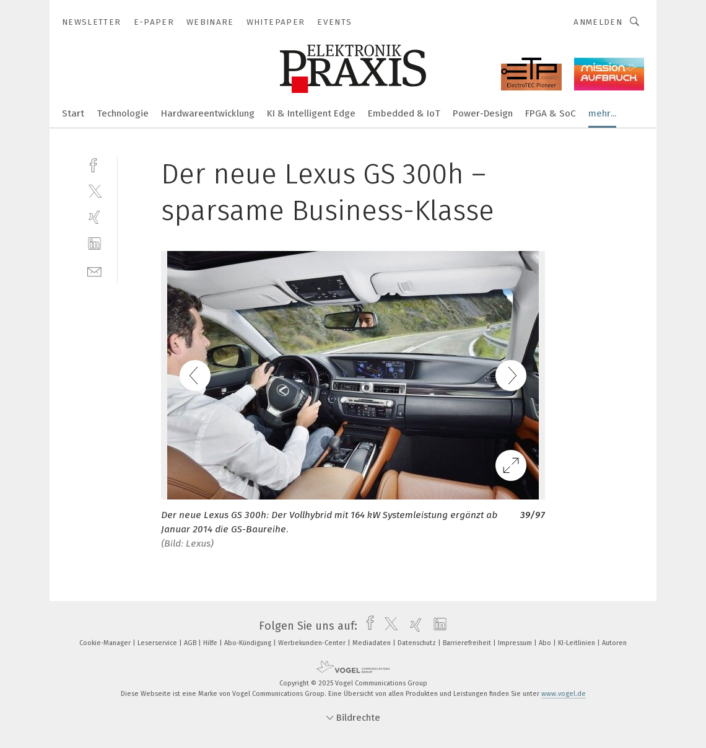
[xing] (94, 217)
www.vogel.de (563, 694)
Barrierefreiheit (468, 643)
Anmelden (597, 22)
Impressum (516, 643)
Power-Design (483, 113)
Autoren (614, 643)
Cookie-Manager (106, 643)
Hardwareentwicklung (208, 113)
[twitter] (94, 190)
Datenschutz (418, 643)
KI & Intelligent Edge (311, 113)
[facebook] (94, 164)
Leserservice (158, 643)
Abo (546, 643)
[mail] (94, 270)
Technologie (123, 113)
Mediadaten (372, 643)
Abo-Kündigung (248, 643)
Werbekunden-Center (312, 643)
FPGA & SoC (550, 113)
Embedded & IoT (404, 113)
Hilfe (211, 643)
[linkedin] (94, 244)
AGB (191, 643)
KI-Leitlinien (577, 643)
